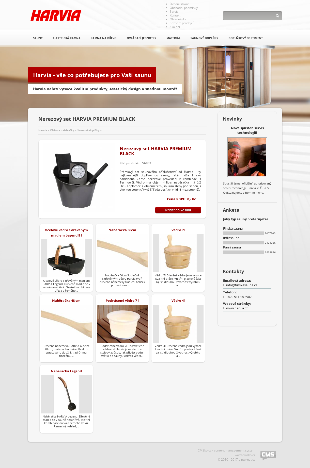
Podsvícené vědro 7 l (122, 300)
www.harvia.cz (237, 308)
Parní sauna (232, 247)
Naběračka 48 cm (66, 300)
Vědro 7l (178, 230)
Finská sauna (233, 228)
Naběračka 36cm (122, 230)
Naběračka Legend (66, 371)
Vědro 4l (178, 300)
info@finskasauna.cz (241, 285)
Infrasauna (231, 238)
